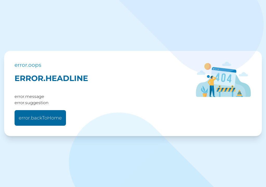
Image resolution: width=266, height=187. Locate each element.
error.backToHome (40, 118)
